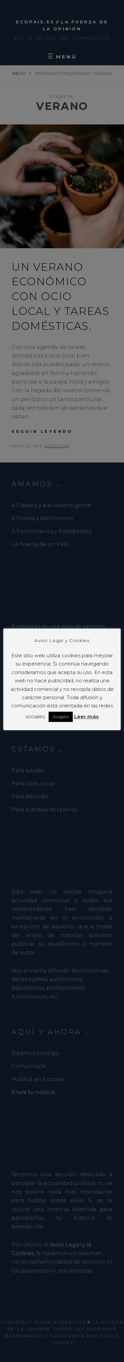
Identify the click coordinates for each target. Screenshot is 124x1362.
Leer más (86, 716)
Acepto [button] (61, 716)
